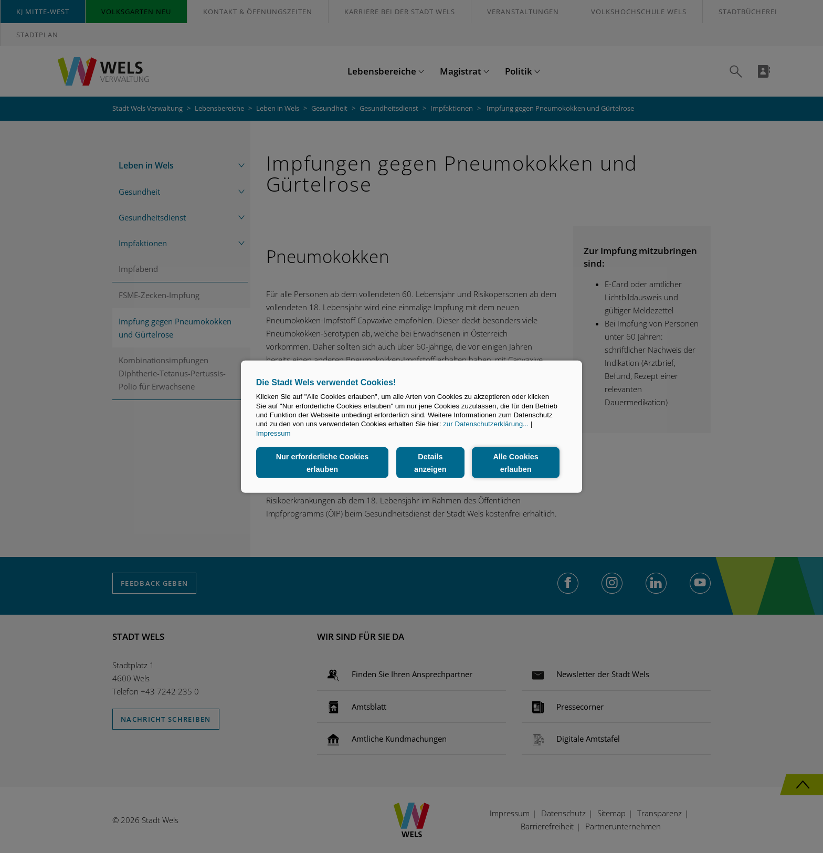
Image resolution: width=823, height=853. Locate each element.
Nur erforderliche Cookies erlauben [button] (322, 462)
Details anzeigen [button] (430, 462)
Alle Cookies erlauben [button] (515, 462)
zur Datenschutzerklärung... (486, 424)
